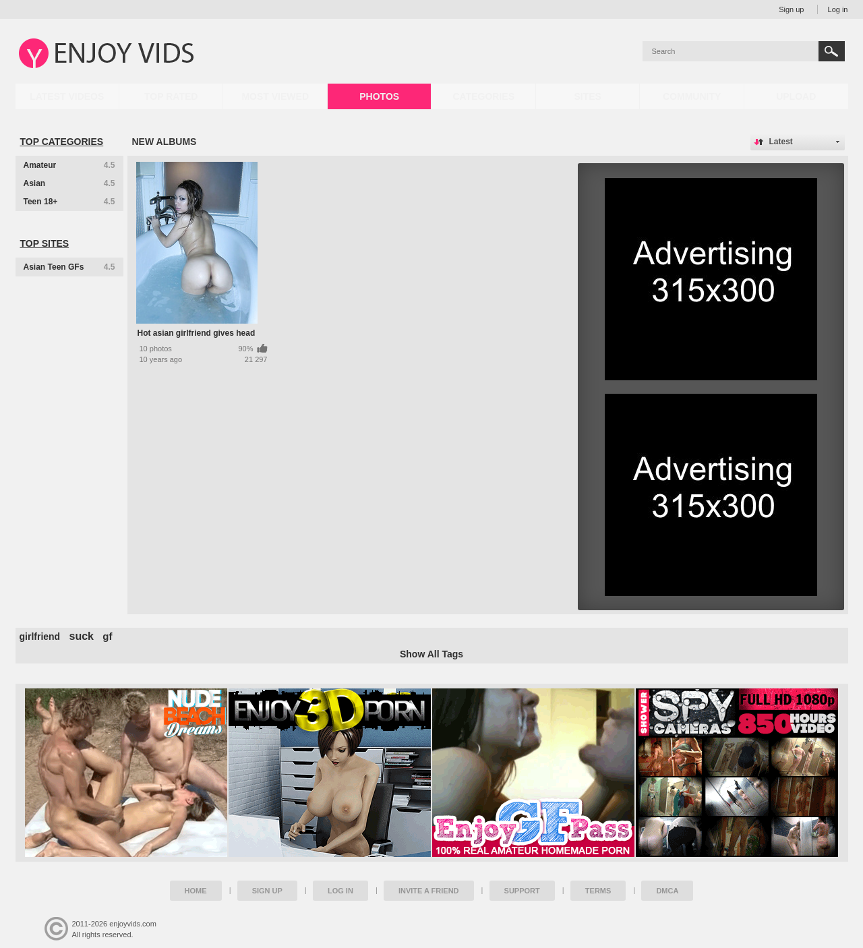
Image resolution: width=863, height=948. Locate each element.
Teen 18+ (69, 201)
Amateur (69, 165)
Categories (483, 96)
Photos (379, 96)
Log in (838, 9)
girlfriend (40, 636)
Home (196, 891)
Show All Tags (431, 654)
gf (107, 636)
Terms (598, 891)
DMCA (667, 891)
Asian (69, 183)
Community (692, 96)
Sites (587, 96)
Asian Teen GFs (69, 267)
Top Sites (44, 243)
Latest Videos (67, 96)
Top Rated (171, 96)
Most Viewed (275, 96)
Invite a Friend (428, 891)
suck (81, 636)
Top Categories (62, 141)
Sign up (791, 9)
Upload (796, 96)
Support (522, 891)
